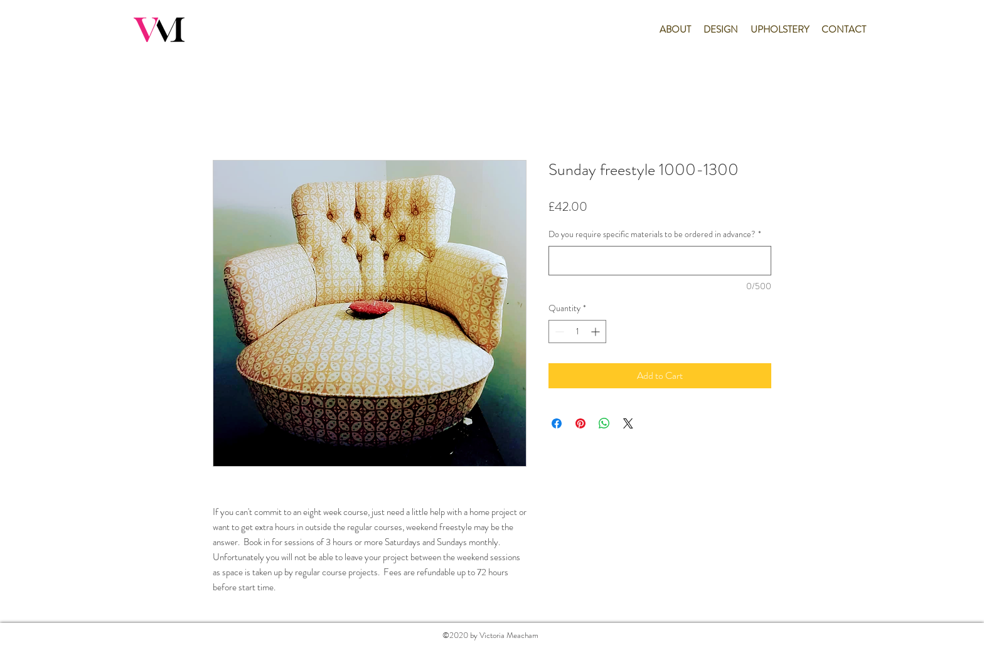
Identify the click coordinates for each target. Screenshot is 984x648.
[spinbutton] (577, 332)
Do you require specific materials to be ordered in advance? (654, 234)
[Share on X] (628, 423)
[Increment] (596, 332)
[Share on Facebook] (556, 423)
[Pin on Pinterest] (580, 423)
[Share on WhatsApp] (604, 423)
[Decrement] (558, 332)
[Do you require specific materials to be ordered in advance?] (660, 261)
